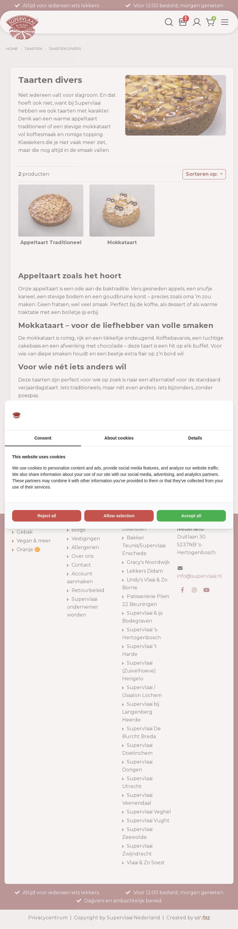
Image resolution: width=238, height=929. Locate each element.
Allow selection (119, 515)
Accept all (191, 515)
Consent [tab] (43, 438)
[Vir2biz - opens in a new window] (218, 415)
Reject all (46, 515)
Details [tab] (195, 438)
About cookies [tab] (118, 438)
